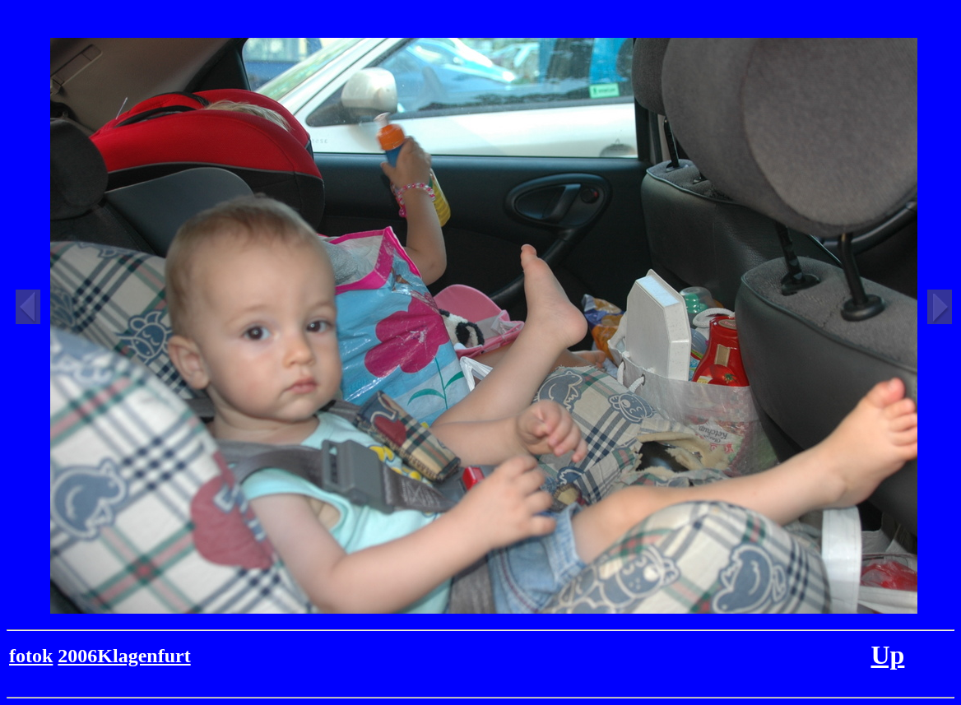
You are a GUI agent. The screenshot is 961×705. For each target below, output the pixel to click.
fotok (31, 655)
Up (887, 655)
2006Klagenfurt (124, 655)
